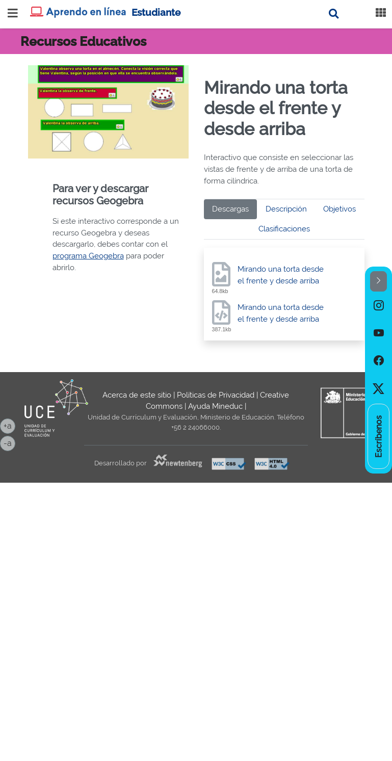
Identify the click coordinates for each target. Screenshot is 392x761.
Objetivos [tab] (339, 209)
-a (9, 442)
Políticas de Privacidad (215, 395)
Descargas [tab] (230, 209)
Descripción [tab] (286, 209)
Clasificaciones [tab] (284, 228)
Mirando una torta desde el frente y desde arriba (281, 275)
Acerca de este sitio (136, 395)
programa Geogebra (88, 255)
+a (9, 425)
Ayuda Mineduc (215, 406)
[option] (378, 305)
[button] (378, 281)
